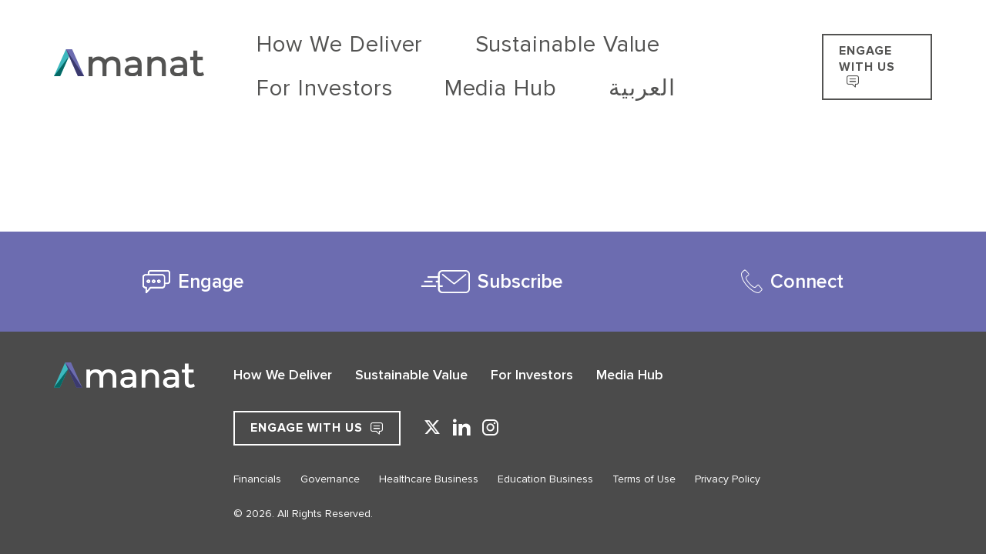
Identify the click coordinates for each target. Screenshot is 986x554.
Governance (330, 479)
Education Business (545, 479)
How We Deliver (292, 40)
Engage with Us (317, 428)
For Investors (541, 40)
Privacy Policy (727, 479)
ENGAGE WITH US (846, 40)
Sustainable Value (420, 40)
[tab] (193, 282)
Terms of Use (644, 479)
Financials (257, 479)
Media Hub (638, 40)
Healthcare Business (428, 479)
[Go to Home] (129, 40)
